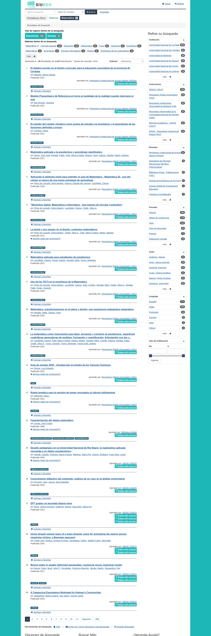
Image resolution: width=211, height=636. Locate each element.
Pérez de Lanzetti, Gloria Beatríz (49, 208)
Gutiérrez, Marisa (63, 507)
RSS (56, 627)
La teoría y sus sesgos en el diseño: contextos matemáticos (63, 229)
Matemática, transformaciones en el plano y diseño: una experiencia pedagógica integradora (82, 309)
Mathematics (86, 46)
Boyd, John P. (53, 568)
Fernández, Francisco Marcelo (75, 568)
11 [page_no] (77, 619)
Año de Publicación (158, 341)
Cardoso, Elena (41, 131)
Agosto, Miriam (78, 340)
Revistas (51, 36)
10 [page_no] (71, 619)
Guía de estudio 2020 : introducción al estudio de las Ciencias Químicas (70, 365)
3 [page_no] (37, 619)
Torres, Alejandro (88, 260)
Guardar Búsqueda (124, 627)
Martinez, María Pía (82, 454)
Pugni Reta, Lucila (117, 454)
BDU (30, 4)
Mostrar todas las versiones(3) (45, 238)
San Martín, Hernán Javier (71, 596)
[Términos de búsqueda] (39, 12)
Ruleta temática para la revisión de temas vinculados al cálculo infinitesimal (72, 392)
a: (168, 346)
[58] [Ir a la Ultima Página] (97, 619)
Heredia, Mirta (73, 260)
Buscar (91, 12)
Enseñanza (131, 46)
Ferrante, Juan (40, 482)
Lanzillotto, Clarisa (100, 183)
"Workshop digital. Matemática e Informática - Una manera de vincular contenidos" (76, 205)
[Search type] (69, 12)
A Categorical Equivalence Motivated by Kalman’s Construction (65, 592)
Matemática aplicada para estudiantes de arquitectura (60, 257)
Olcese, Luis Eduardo (44, 368)
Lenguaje (153, 296)
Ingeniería (115, 46)
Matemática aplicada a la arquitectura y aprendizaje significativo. (66, 152)
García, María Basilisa (59, 482)
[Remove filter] (76, 18)
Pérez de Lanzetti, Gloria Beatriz (49, 183)
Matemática (32, 46)
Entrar (179, 3)
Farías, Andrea (58, 260)
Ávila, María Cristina (75, 155)
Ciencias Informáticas (71, 51)
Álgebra (90, 51)
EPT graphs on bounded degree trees (51, 503)
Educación (68, 46)
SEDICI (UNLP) (129, 463)
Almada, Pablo (58, 155)
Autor (151, 252)
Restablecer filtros (36, 18)
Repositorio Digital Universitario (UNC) (119, 161)
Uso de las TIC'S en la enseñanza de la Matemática (58, 282)
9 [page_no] (65, 619)
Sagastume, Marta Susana (46, 596)
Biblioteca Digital (129, 432)
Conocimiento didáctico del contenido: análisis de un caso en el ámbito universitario (77, 479)
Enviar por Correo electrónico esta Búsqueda (88, 627)
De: (150, 346)
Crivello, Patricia (107, 340)
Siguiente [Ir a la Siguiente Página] (87, 619)
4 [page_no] (41, 619)
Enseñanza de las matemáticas (115, 51)
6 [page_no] (51, 619)
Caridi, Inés (39, 540)
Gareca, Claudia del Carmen (78, 183)
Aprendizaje (49, 51)
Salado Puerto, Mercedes (99, 540)
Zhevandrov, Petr (112, 568)
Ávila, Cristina (89, 285)
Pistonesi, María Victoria (61, 454)
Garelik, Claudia (41, 454)
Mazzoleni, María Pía (82, 507)
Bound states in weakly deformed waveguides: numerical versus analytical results (76, 565)
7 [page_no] (56, 619)
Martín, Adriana (122, 155)
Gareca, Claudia (106, 155)
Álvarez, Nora (91, 155)
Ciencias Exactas (48, 46)
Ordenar (114, 61)
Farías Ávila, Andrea (87, 343)
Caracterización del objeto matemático (51, 420)
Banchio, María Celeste (44, 75)
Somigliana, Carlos (78, 540)
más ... (31, 56)
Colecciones (155, 84)
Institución (154, 40)
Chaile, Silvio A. (90, 208)
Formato (153, 207)
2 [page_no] (32, 619)
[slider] (150, 355)
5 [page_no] (46, 619)
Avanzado (104, 12)
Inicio (166, 3)
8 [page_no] (61, 619)
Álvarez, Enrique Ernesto (57, 540)
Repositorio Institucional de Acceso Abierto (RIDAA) (113, 80)
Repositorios (32, 36)
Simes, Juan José (42, 155)
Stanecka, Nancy (42, 396)
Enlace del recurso (125, 83)
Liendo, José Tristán (43, 423)
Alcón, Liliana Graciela (44, 507)
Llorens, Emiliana (100, 454)
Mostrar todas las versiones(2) (45, 374)
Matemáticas (31, 51)
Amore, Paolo (40, 568)
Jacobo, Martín (97, 568)
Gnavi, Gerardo (44, 288)
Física (101, 46)
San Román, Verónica (44, 103)
